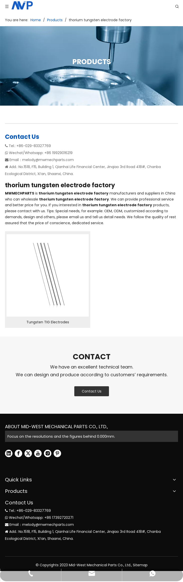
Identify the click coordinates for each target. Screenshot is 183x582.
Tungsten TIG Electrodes (47, 322)
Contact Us (91, 391)
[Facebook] (18, 453)
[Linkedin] (8, 453)
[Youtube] (38, 453)
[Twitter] (28, 453)
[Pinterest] (57, 453)
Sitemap (140, 565)
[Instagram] (47, 453)
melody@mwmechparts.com (48, 159)
